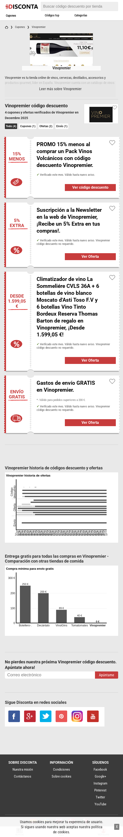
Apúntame (106, 675)
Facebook (100, 769)
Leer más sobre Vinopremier (60, 89)
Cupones (11, 15)
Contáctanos (22, 776)
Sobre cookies (61, 776)
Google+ (100, 776)
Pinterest (100, 790)
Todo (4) (11, 126)
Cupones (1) (27, 126)
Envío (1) (61, 126)
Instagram (100, 783)
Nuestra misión (23, 769)
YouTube (100, 804)
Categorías (80, 15)
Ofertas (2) (45, 126)
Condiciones (61, 769)
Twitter (100, 797)
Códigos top (52, 15)
